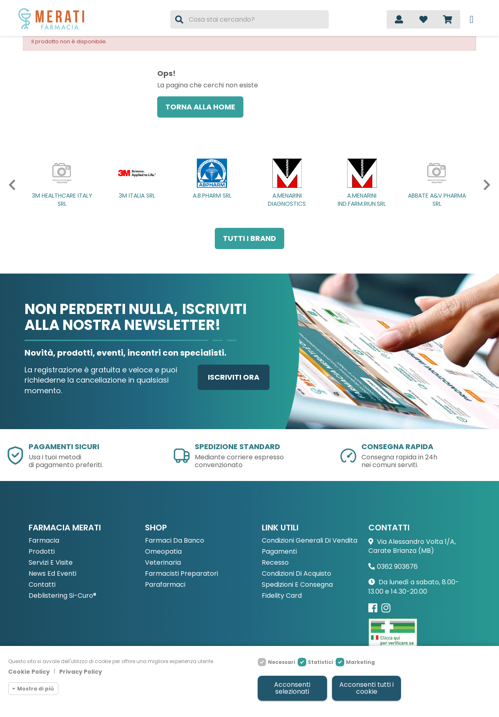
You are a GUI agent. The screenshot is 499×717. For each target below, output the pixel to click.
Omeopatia (163, 551)
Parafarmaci (165, 584)
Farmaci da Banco (174, 540)
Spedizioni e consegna (297, 584)
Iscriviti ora (233, 377)
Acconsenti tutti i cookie (366, 687)
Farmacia (44, 540)
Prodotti (42, 551)
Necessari (281, 660)
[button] (9, 185)
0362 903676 (397, 566)
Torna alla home (200, 107)
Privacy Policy (80, 670)
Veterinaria (163, 562)
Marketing (360, 660)
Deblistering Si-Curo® (62, 595)
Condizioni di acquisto (296, 573)
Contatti (42, 584)
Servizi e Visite (51, 562)
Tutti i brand (249, 238)
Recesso (275, 562)
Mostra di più (35, 686)
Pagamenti (279, 551)
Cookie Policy (29, 670)
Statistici (320, 660)
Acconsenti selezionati (292, 687)
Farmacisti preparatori (181, 573)
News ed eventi (52, 573)
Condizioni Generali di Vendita (309, 540)
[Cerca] (249, 19)
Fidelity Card (282, 595)
